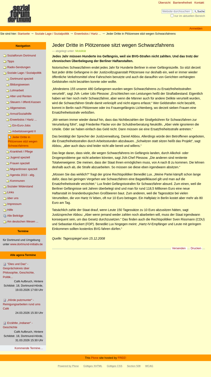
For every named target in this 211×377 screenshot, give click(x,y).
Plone (95, 357)
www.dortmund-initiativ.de (26, 244)
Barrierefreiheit (182, 2)
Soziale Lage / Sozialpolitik (52, 33)
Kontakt (199, 2)
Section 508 (134, 366)
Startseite (24, 33)
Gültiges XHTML (92, 366)
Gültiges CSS (114, 366)
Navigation (23, 45)
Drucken (196, 248)
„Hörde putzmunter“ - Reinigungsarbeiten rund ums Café (23, 306)
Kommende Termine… (29, 348)
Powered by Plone (68, 366)
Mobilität (80, 51)
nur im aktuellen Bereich (189, 16)
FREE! (122, 357)
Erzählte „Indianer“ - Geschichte (23, 331)
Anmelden (195, 28)
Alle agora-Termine (23, 255)
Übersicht (164, 2)
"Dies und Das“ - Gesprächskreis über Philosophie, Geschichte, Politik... (23, 277)
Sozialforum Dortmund (19, 56)
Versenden (179, 248)
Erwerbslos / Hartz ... (87, 33)
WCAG (149, 366)
